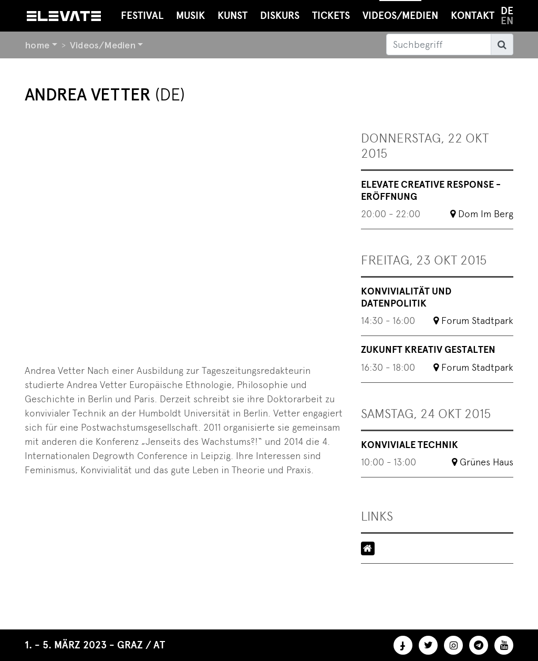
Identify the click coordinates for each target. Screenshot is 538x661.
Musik (190, 15)
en (507, 21)
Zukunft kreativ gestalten (428, 349)
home (37, 44)
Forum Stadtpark (477, 320)
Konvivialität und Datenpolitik (406, 297)
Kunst (232, 15)
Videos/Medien (103, 44)
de (507, 11)
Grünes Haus (486, 461)
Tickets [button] (331, 15)
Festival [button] (142, 15)
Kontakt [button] (472, 15)
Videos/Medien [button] (400, 11)
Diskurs (279, 15)
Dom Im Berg (485, 213)
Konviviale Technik (409, 445)
